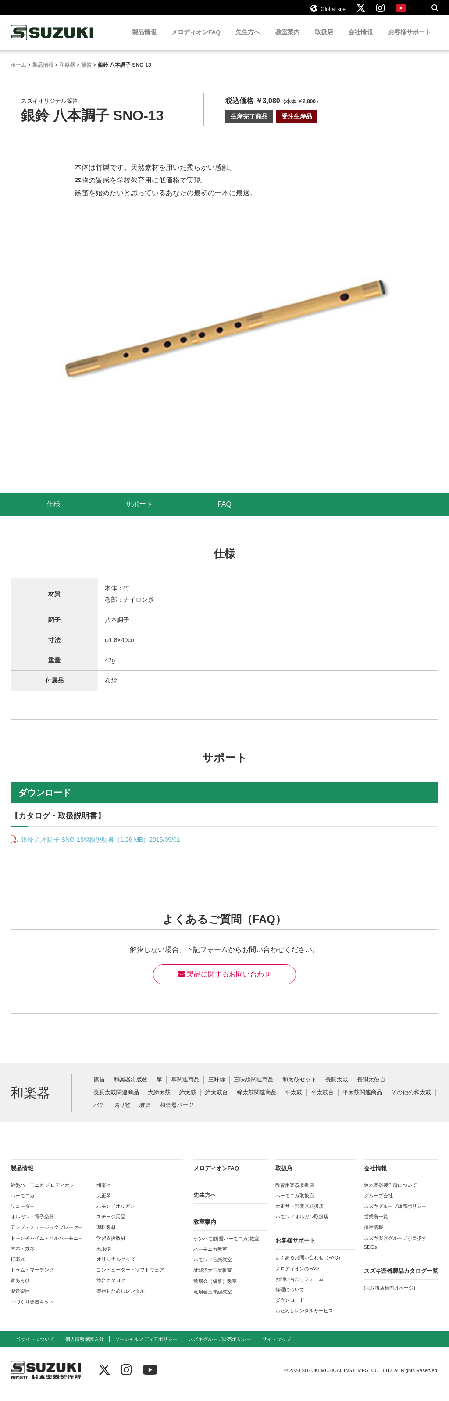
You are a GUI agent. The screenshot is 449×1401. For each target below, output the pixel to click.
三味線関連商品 (254, 1088)
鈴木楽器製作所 (52, 41)
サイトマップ (276, 1347)
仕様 (53, 512)
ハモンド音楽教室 (212, 1268)
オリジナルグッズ (115, 1267)
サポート (139, 512)
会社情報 (360, 40)
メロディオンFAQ (196, 40)
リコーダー (23, 1214)
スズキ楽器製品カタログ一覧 (401, 1279)
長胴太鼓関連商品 (116, 1101)
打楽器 (18, 1267)
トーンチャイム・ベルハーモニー (47, 1246)
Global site (328, 12)
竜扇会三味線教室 (212, 1300)
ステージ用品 (110, 1225)
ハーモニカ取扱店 (294, 1204)
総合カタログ (110, 1288)
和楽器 (103, 1193)
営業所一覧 (376, 1225)
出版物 (103, 1257)
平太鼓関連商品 (362, 1101)
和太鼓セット (299, 1088)
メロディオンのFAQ (297, 1276)
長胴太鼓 (336, 1088)
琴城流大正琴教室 (212, 1278)
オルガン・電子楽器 (32, 1225)
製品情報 (144, 40)
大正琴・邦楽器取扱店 (299, 1214)
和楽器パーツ (177, 1114)
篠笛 (99, 1088)
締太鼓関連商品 (257, 1101)
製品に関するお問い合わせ (224, 982)
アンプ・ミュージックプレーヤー (47, 1235)
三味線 (216, 1088)
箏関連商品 (185, 1088)
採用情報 (373, 1235)
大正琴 (103, 1204)
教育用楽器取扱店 (294, 1193)
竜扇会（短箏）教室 (215, 1289)
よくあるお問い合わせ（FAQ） (309, 1265)
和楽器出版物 (131, 1088)
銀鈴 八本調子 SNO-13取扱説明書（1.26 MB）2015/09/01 (99, 847)
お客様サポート (409, 40)
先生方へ (247, 40)
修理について (289, 1297)
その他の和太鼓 (411, 1101)
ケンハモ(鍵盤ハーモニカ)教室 (226, 1247)
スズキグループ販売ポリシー (395, 1214)
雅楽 (145, 1114)
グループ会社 (378, 1204)
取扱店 (324, 40)
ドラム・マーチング (32, 1278)
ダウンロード (289, 1308)
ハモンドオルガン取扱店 (301, 1225)
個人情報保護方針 (84, 1347)
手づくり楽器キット (32, 1310)
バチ (99, 1114)
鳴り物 (122, 1114)
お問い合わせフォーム (299, 1287)
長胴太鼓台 (371, 1088)
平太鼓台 (322, 1101)
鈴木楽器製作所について (390, 1193)
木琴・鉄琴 (23, 1257)
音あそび (20, 1288)
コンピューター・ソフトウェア (130, 1278)
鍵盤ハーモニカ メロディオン (43, 1193)
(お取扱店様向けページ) (389, 1296)
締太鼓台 (216, 1101)
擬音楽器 (20, 1299)
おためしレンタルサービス (304, 1319)
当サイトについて (35, 1347)
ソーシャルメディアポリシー (146, 1347)
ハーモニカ (23, 1204)
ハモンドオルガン (115, 1214)
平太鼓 (293, 1101)
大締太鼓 (159, 1101)
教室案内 (287, 40)
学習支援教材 (110, 1246)
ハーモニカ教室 (210, 1257)
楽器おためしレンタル (120, 1299)
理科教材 (106, 1235)
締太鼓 (187, 1101)
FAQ (224, 512)
